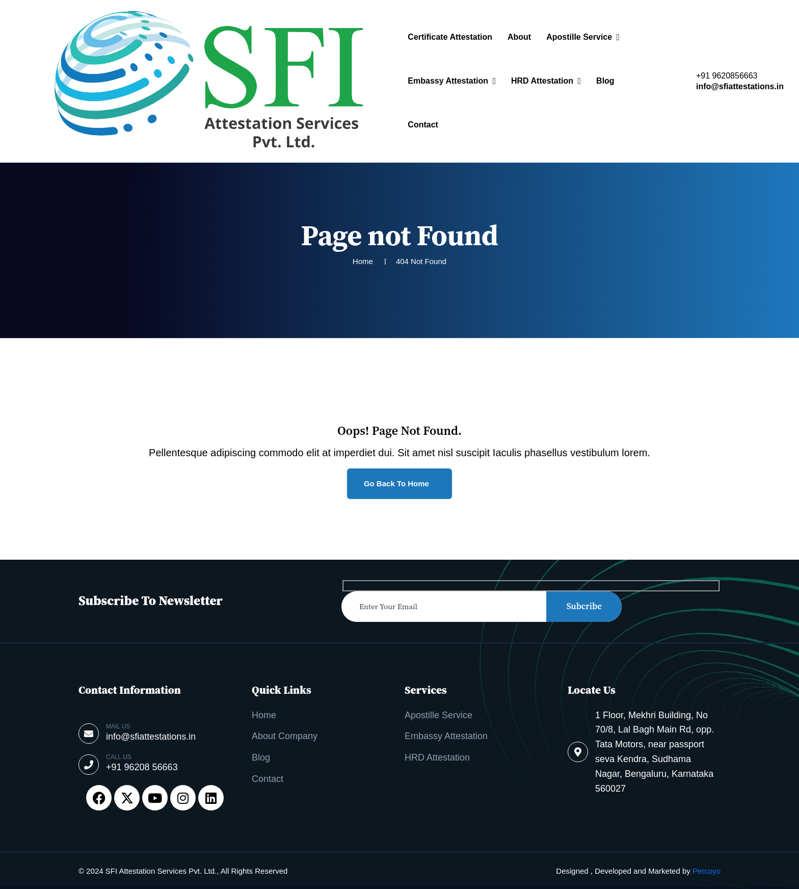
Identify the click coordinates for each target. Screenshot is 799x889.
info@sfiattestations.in (740, 87)
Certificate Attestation (450, 37)
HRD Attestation (542, 80)
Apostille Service (579, 37)
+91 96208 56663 (142, 767)
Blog (605, 80)
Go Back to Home (397, 483)
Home (264, 715)
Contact (423, 124)
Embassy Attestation (448, 80)
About (519, 37)
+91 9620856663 (727, 76)
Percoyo (707, 871)
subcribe (584, 606)
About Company (284, 736)
